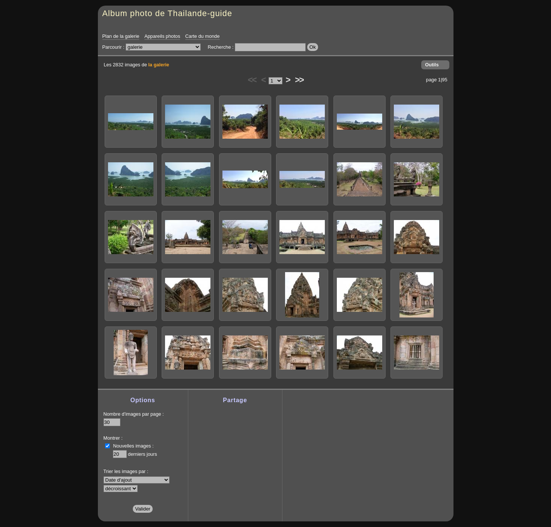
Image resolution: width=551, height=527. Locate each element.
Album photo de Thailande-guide (167, 13)
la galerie (158, 64)
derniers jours (142, 454)
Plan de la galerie (121, 36)
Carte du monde (202, 36)
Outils (431, 64)
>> (299, 80)
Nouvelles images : (133, 446)
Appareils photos (162, 36)
